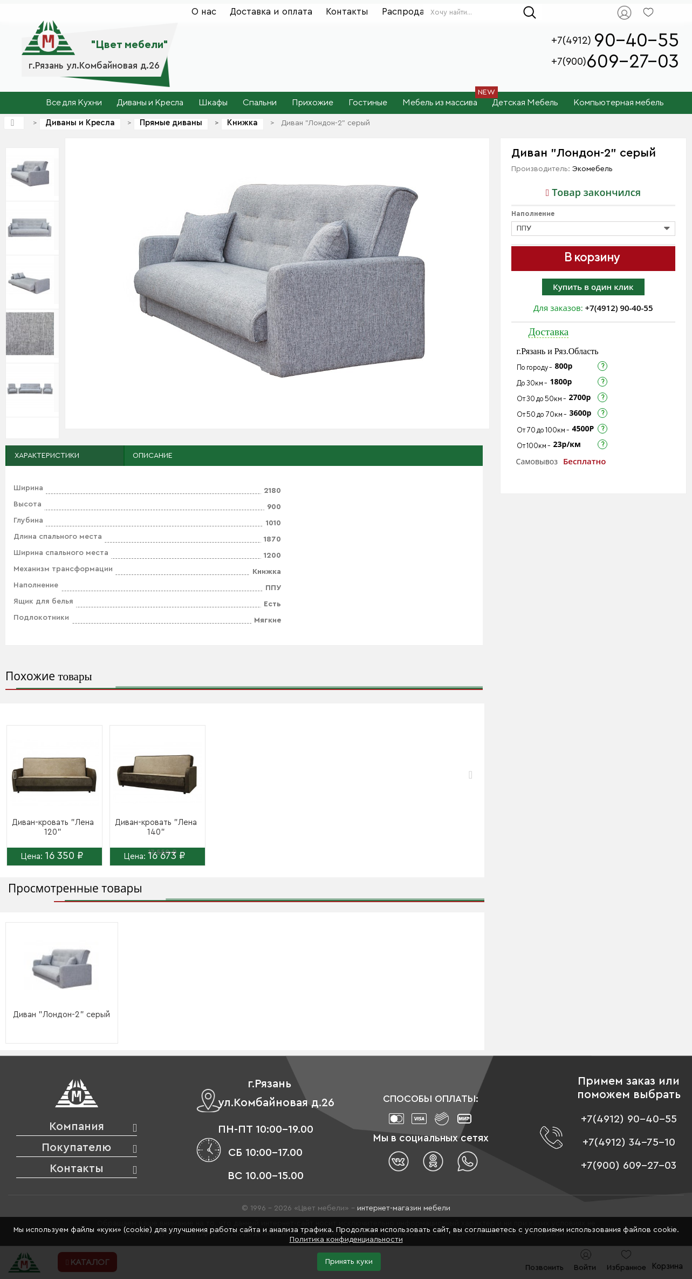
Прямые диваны (171, 123)
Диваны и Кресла (80, 123)
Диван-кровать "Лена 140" (156, 827)
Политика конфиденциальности (346, 1239)
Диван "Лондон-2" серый (61, 1015)
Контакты (347, 11)
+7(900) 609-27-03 (628, 1165)
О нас (203, 11)
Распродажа (409, 11)
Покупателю (76, 1147)
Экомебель (592, 169)
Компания (76, 1126)
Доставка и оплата (271, 11)
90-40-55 (636, 40)
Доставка (549, 331)
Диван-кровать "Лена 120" (53, 827)
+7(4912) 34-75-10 (629, 1142)
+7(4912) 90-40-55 (619, 307)
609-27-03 (632, 61)
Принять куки (349, 1262)
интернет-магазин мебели (403, 1208)
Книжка (242, 123)
